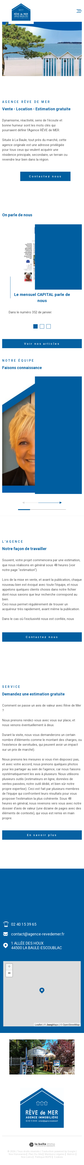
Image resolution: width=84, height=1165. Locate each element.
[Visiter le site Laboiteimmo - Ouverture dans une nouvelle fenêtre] (42, 1145)
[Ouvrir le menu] (79, 10)
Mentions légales (54, 1154)
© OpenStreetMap (70, 1024)
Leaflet (38, 1024)
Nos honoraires (17, 1154)
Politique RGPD (43, 1157)
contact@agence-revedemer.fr (37, 934)
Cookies (58, 1157)
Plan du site (35, 1154)
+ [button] (9, 967)
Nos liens (26, 1157)
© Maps (51, 1024)
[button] (35, 326)
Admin (71, 1154)
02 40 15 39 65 (23, 924)
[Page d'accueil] (21, 12)
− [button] (9, 973)
